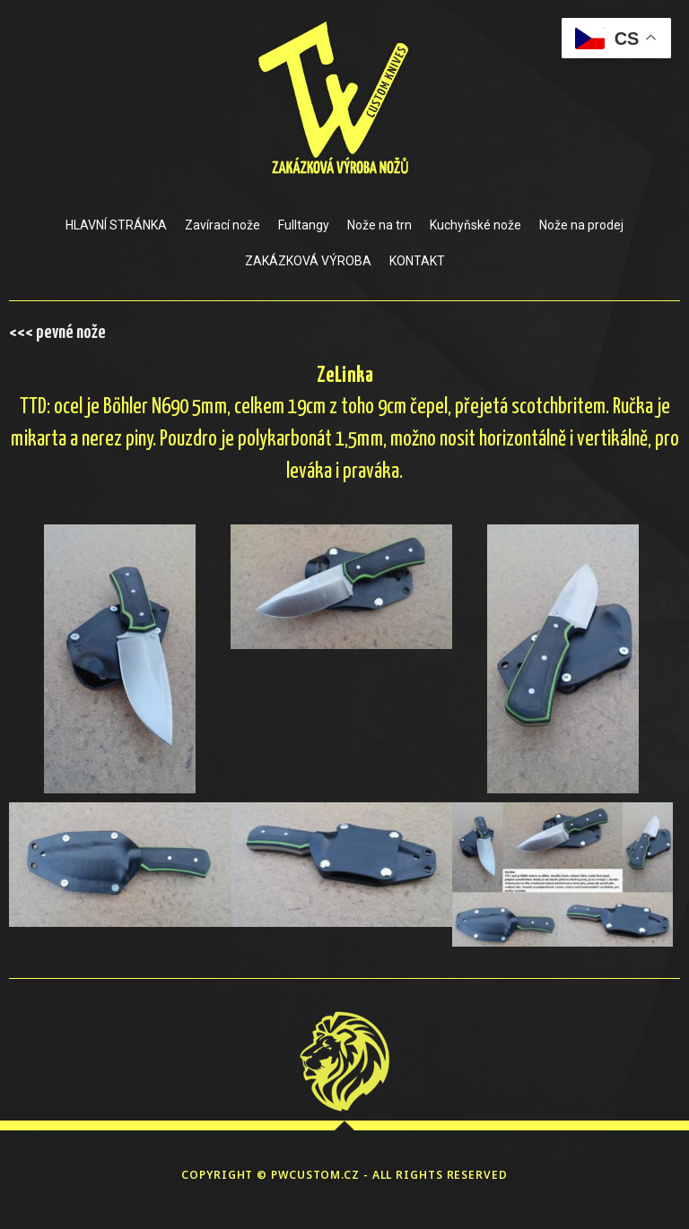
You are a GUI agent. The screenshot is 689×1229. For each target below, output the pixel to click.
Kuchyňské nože (475, 225)
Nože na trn (379, 225)
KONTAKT (417, 261)
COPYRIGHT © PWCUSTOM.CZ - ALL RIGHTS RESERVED (344, 1174)
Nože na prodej (581, 225)
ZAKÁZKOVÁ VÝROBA (308, 261)
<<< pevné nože (57, 333)
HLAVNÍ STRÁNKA (116, 225)
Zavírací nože (222, 225)
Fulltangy (303, 225)
